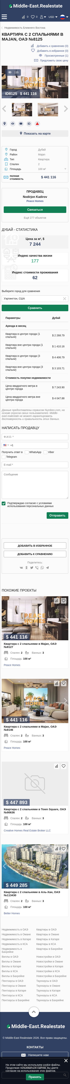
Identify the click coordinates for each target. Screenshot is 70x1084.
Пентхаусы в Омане (14, 985)
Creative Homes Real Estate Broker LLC (27, 830)
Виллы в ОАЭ (10, 956)
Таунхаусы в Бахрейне (50, 1000)
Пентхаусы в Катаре (14, 990)
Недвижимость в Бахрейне (12, 950)
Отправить (57, 515)
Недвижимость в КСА (15, 944)
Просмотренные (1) (56, 55)
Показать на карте (37, 133)
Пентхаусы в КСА (12, 995)
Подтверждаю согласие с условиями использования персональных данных (30, 505)
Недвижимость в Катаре (16, 939)
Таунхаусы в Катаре (48, 990)
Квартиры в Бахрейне (49, 948)
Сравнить (35, 308)
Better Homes (12, 913)
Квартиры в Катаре (47, 939)
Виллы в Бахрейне (13, 976)
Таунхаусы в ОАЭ (47, 980)
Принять (35, 1077)
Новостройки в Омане (49, 961)
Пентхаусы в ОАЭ (12, 980)
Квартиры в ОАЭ (46, 929)
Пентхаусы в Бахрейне (15, 1000)
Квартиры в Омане (47, 934)
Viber (51, 452)
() (52, 45)
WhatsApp (35, 452)
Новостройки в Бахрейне (51, 976)
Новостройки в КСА (48, 971)
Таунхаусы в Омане (48, 985)
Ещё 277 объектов (35, 217)
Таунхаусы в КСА (46, 995)
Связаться (35, 209)
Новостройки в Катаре (49, 966)
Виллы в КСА (10, 971)
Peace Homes (35, 201)
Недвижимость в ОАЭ (15, 929)
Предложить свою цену (54, 60)
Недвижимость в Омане (16, 934)
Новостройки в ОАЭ (48, 956)
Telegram (11, 456)
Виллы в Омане (11, 961)
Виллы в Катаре (11, 966)
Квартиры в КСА (46, 944)
